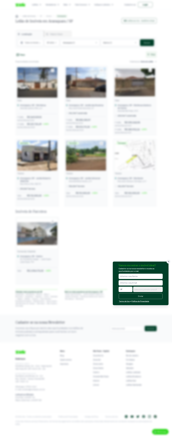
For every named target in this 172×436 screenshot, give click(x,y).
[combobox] (148, 289)
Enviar (140, 296)
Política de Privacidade (140, 301)
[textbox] (148, 289)
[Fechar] (168, 262)
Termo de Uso (124, 301)
